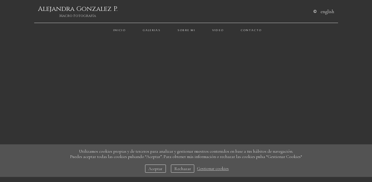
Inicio (119, 30)
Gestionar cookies (213, 168)
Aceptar (155, 168)
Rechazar (182, 168)
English (327, 11)
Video (218, 30)
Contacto (251, 30)
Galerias (152, 30)
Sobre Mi (186, 30)
